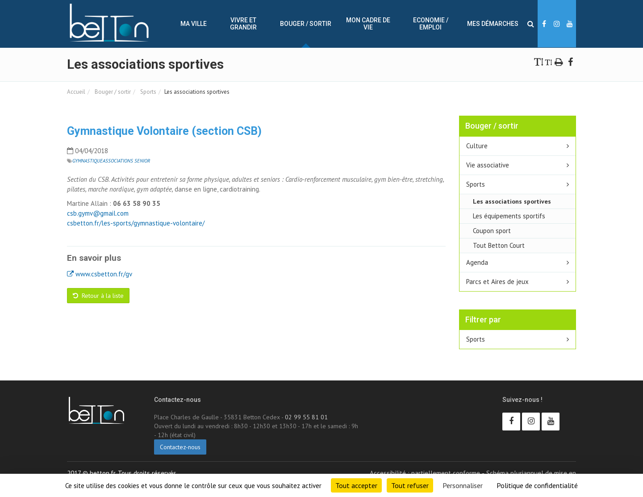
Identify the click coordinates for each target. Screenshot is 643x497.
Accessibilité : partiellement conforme (425, 473)
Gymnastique (87, 161)
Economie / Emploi (430, 24)
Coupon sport (492, 230)
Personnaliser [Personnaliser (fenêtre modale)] (463, 485)
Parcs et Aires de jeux (497, 281)
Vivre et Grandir (243, 24)
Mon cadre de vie (368, 24)
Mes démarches (492, 23)
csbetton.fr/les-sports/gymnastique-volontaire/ (136, 223)
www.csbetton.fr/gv (99, 274)
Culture (477, 146)
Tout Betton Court (499, 245)
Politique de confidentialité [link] (537, 485)
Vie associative (487, 165)
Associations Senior (126, 161)
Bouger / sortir (305, 23)
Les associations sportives (512, 201)
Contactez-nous (180, 447)
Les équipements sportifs (509, 216)
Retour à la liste (98, 296)
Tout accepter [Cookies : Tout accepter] (356, 485)
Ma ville (193, 23)
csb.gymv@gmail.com (98, 213)
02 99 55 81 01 (306, 417)
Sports (147, 92)
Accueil (76, 92)
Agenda (477, 262)
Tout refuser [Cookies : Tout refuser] (410, 485)
